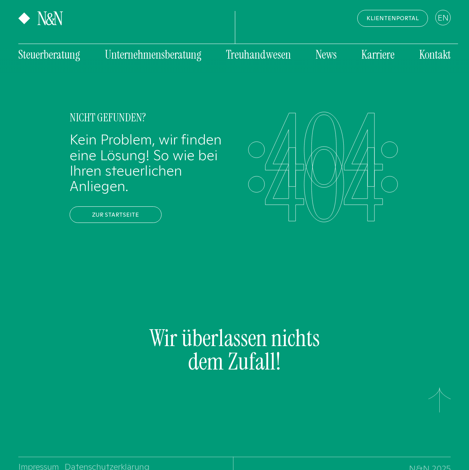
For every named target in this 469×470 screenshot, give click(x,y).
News (326, 54)
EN (442, 17)
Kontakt (435, 54)
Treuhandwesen (258, 54)
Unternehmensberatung (153, 54)
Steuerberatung (49, 54)
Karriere (378, 54)
